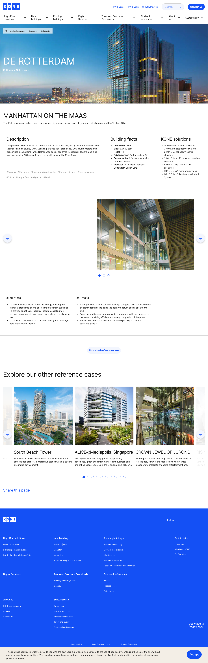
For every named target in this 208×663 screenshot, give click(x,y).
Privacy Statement (129, 644)
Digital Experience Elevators (15, 550)
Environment (59, 606)
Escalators (58, 550)
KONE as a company (12, 606)
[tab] (99, 275)
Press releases (110, 586)
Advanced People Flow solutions (68, 560)
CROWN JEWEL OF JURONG (163, 452)
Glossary (57, 586)
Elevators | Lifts (60, 544)
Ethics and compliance (63, 616)
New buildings (61, 538)
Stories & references (17, 31)
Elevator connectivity (113, 544)
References (33, 31)
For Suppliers (180, 554)
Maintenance (109, 555)
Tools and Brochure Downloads (71, 574)
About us (8, 599)
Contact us (8, 616)
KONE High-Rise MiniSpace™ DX (17, 555)
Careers (6, 611)
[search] (171, 7)
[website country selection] (149, 7)
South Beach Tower (32, 452)
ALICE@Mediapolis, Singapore (104, 452)
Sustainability (61, 599)
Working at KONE (182, 549)
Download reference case (104, 350)
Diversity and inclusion (63, 611)
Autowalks (58, 555)
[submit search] (179, 7)
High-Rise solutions (14, 538)
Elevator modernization (114, 560)
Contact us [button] (196, 6)
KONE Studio (118, 7)
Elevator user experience (114, 550)
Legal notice (76, 644)
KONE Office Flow (11, 544)
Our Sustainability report (64, 627)
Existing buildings (114, 538)
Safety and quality (62, 622)
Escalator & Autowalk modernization (119, 566)
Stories (107, 580)
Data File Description (101, 644)
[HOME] (6, 30)
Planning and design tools (65, 580)
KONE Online (133, 7)
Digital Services (11, 574)
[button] (15, 18)
